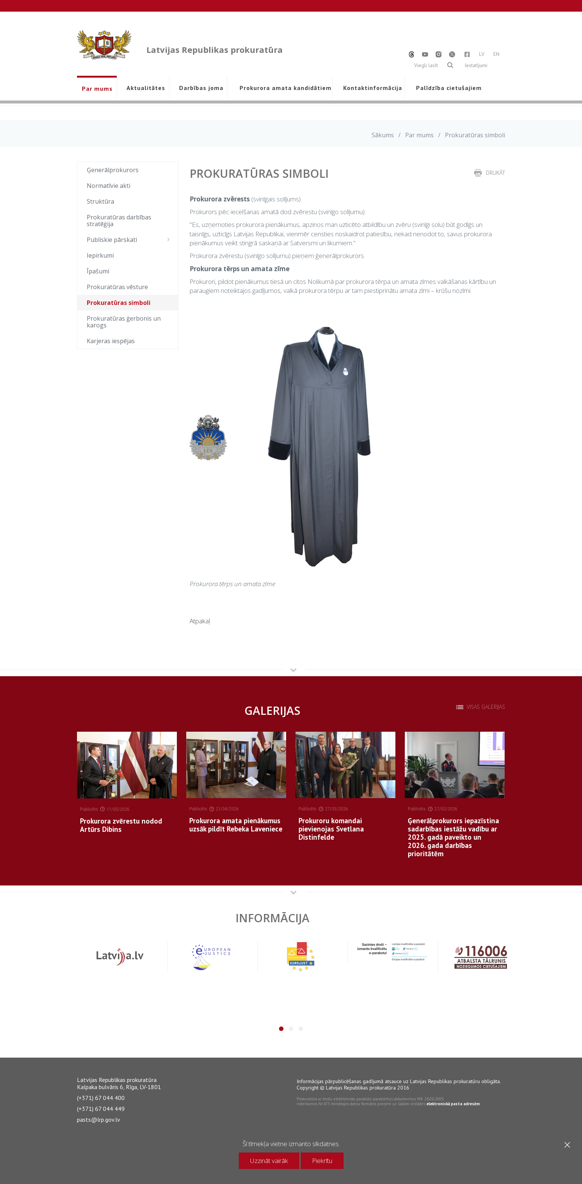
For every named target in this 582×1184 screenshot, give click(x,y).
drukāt (495, 172)
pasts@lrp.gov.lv (98, 1119)
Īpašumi (98, 271)
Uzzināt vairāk (269, 1160)
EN (496, 54)
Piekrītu (322, 1160)
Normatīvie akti (108, 186)
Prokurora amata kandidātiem (284, 88)
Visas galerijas (486, 707)
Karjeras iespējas (111, 341)
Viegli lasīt (426, 65)
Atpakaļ (200, 621)
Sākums (383, 135)
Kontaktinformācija (372, 88)
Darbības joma (201, 88)
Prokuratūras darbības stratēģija (119, 220)
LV (481, 54)
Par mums (97, 88)
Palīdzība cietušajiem (448, 88)
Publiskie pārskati (130, 240)
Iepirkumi (100, 255)
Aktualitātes (146, 88)
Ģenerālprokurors (113, 170)
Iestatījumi (475, 65)
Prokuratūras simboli (119, 303)
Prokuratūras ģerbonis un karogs (124, 321)
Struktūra (100, 201)
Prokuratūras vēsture (117, 287)
